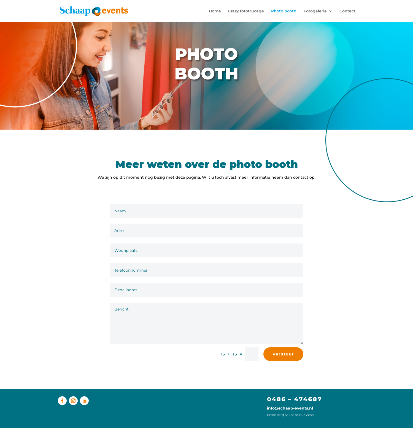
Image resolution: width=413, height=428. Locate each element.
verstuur (283, 354)
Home (215, 11)
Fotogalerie (315, 11)
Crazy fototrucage (246, 11)
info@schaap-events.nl (290, 408)
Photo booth (283, 11)
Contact (347, 11)
